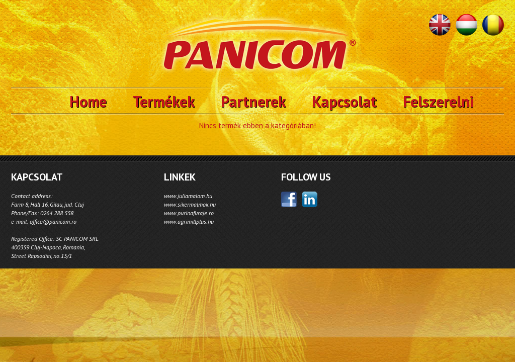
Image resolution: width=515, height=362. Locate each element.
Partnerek (253, 101)
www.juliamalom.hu (188, 196)
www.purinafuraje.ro (189, 213)
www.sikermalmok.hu (190, 204)
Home (88, 101)
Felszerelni (438, 101)
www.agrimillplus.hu (189, 221)
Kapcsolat (344, 101)
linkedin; (309, 199)
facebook (289, 199)
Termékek (164, 101)
